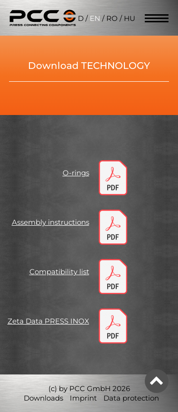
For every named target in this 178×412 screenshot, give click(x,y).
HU (129, 18)
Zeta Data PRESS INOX (48, 321)
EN (95, 18)
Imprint (83, 397)
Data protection (131, 397)
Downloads (43, 397)
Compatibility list (59, 271)
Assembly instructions (50, 222)
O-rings (76, 172)
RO (112, 18)
